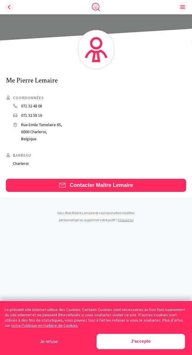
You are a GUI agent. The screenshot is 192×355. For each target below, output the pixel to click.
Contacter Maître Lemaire (96, 185)
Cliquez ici (125, 220)
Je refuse (49, 341)
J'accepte (141, 341)
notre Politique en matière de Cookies (44, 325)
